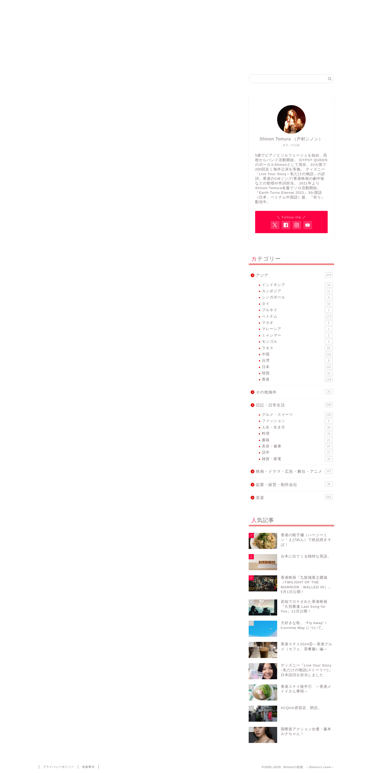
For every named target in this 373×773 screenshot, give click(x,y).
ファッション (297, 421)
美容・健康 (297, 446)
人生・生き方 (297, 427)
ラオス (297, 348)
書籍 (297, 440)
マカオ (297, 322)
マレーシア (297, 329)
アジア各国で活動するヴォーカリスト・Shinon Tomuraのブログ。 (186, 37)
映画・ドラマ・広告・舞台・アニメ (294, 471)
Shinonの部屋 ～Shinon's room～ (186, 15)
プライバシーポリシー (58, 766)
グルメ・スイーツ (297, 414)
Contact (280, 61)
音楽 (294, 497)
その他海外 (294, 391)
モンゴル (297, 341)
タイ (297, 303)
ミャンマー (297, 335)
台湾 (297, 360)
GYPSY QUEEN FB (217, 61)
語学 (297, 452)
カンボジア (297, 291)
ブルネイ (297, 310)
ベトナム (297, 316)
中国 (297, 354)
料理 (297, 433)
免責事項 (88, 766)
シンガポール (297, 297)
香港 (297, 379)
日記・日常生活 (294, 404)
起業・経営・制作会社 (294, 484)
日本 (297, 367)
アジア (294, 274)
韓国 (297, 373)
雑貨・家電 (297, 459)
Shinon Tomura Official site (155, 61)
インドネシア (297, 285)
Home (93, 61)
